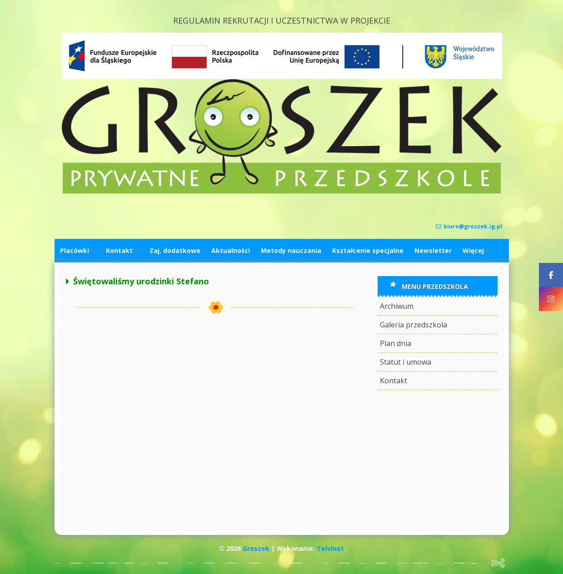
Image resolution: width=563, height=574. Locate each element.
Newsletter (433, 250)
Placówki (74, 250)
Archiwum (397, 306)
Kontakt (119, 250)
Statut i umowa (405, 362)
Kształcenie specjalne (368, 250)
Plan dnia (395, 343)
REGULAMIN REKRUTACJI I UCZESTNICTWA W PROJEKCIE (281, 20)
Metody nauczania (291, 250)
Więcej (473, 250)
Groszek (256, 548)
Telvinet (330, 548)
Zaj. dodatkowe (174, 250)
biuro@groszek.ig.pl (469, 226)
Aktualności (230, 250)
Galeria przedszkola (413, 325)
